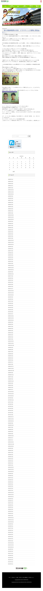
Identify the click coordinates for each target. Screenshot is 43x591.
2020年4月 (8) (10, 332)
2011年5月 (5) (10, 557)
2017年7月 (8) (10, 402)
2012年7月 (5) (10, 528)
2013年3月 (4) (10, 511)
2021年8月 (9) (10, 299)
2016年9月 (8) (10, 423)
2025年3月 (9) (10, 208)
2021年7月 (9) (10, 301)
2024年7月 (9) (10, 225)
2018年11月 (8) (10, 368)
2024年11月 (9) (10, 217)
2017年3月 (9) (10, 410)
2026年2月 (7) (10, 185)
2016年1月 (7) (10, 439)
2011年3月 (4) (10, 561)
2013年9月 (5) (10, 498)
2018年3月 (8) (10, 385)
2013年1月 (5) (10, 515)
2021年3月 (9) (10, 309)
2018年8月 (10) (10, 374)
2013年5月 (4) (10, 507)
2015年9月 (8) (10, 448)
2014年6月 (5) (10, 479)
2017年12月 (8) (10, 391)
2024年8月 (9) (10, 223)
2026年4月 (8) (10, 181)
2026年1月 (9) (10, 187)
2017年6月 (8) (10, 404)
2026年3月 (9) (10, 183)
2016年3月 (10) (10, 435)
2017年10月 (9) (10, 395)
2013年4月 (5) (10, 509)
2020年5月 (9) (10, 330)
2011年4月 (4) (10, 559)
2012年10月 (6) (10, 521)
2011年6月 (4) (10, 555)
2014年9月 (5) (10, 473)
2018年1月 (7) (10, 389)
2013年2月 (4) (10, 513)
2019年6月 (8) (10, 353)
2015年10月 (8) (10, 446)
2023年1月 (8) (10, 263)
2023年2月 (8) (10, 261)
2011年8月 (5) (10, 551)
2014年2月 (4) (10, 488)
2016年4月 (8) (10, 433)
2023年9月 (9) (10, 246)
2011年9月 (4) (10, 549)
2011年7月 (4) (10, 553)
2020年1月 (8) (10, 339)
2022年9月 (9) (10, 271)
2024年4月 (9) (10, 231)
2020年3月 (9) (10, 334)
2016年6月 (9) (10, 429)
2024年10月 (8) (10, 219)
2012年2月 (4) (10, 538)
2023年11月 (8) (10, 242)
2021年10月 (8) (10, 294)
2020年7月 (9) (10, 326)
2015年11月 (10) (11, 444)
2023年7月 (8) (10, 250)
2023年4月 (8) (10, 257)
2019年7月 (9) (10, 351)
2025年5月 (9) (10, 204)
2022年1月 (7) (10, 288)
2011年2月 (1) (10, 563)
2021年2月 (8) (10, 311)
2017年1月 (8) (10, 414)
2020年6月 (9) (10, 328)
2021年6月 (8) (10, 303)
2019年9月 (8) (10, 347)
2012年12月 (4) (10, 517)
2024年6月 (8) (10, 227)
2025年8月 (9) (10, 198)
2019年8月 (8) (10, 349)
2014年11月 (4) (10, 469)
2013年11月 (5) (10, 494)
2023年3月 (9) (10, 259)
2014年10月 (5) (10, 471)
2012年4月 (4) (10, 534)
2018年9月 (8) (10, 372)
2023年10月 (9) (10, 244)
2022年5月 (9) (10, 280)
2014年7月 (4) (10, 477)
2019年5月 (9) (10, 355)
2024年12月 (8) (10, 215)
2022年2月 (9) (10, 286)
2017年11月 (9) (10, 393)
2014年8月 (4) (10, 475)
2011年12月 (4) (10, 542)
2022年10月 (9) (10, 269)
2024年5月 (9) (10, 229)
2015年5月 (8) (10, 456)
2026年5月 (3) (10, 179)
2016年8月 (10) (10, 425)
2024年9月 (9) (10, 221)
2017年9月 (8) (10, 397)
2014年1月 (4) (10, 490)
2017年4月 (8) (10, 408)
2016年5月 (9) (10, 431)
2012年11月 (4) (10, 519)
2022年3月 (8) (10, 284)
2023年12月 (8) (10, 240)
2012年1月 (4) (10, 540)
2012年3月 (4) (10, 536)
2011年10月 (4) (10, 547)
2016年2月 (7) (10, 437)
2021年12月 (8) (10, 290)
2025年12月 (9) (10, 189)
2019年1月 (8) (10, 364)
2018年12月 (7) (10, 366)
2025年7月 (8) (10, 200)
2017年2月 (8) (10, 412)
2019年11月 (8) (10, 343)
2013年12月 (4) (10, 492)
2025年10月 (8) (10, 194)
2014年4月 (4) (10, 484)
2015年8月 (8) (10, 450)
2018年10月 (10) (11, 370)
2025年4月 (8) (10, 206)
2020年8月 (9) (10, 324)
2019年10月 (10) (11, 345)
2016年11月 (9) (10, 418)
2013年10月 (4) (10, 496)
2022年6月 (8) (10, 278)
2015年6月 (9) (10, 454)
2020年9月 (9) (10, 322)
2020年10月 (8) (10, 320)
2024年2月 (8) (10, 236)
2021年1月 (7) (10, 313)
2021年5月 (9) (10, 305)
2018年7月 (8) (10, 376)
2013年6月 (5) (10, 505)
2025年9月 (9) (10, 196)
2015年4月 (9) (10, 458)
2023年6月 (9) (10, 252)
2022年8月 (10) (10, 273)
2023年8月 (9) (10, 248)
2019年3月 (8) (10, 360)
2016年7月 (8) (10, 427)
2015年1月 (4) (10, 465)
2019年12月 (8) (10, 341)
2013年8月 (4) (10, 500)
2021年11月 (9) (10, 292)
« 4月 (14, 171)
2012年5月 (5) (10, 532)
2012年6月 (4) (10, 530)
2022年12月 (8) (10, 265)
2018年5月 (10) (10, 381)
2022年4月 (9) (10, 282)
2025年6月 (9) (10, 202)
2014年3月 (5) (10, 486)
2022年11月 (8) (10, 267)
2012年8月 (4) (10, 526)
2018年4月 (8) (10, 383)
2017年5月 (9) (10, 406)
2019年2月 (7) (10, 362)
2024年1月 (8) (10, 238)
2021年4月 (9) (10, 307)
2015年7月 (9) (10, 452)
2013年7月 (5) (10, 502)
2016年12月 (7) (10, 416)
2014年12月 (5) (10, 467)
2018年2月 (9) (10, 387)
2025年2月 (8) (10, 210)
